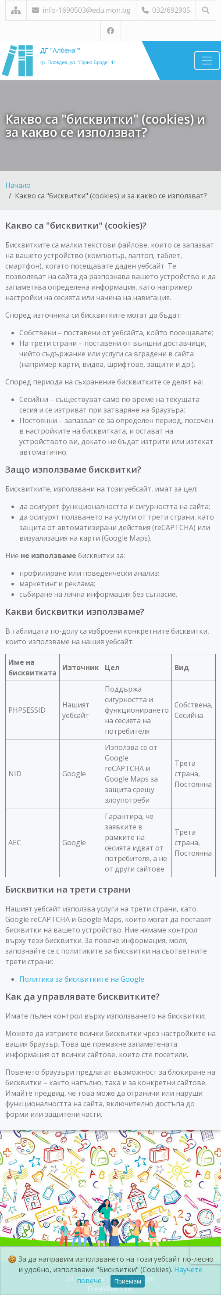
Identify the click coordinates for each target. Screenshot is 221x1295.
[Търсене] (206, 10)
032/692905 (166, 10)
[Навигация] (207, 60)
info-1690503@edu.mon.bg (81, 10)
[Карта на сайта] (16, 10)
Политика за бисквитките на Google (81, 979)
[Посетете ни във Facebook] (111, 31)
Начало (18, 185)
